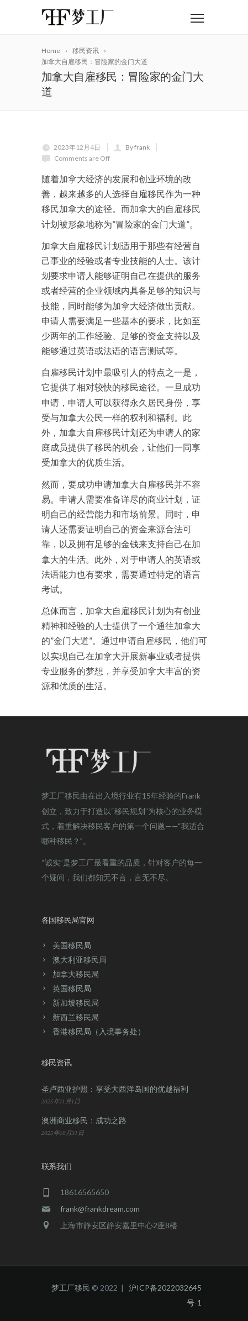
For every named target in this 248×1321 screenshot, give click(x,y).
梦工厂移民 (70, 1287)
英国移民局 (71, 988)
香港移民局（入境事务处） (98, 1031)
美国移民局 (71, 945)
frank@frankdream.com (100, 1208)
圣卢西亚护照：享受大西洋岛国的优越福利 (114, 1088)
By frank (137, 147)
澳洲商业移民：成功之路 (83, 1120)
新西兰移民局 (75, 1017)
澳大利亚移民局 (79, 959)
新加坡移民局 (75, 1002)
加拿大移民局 (75, 974)
